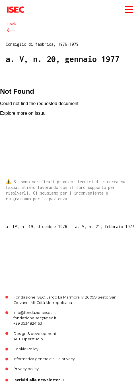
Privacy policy (26, 369)
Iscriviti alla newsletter (36, 380)
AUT (16, 339)
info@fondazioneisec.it (34, 312)
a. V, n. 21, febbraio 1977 (104, 226)
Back (11, 24)
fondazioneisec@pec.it (34, 318)
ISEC (11, 5)
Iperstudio (33, 339)
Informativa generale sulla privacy (44, 359)
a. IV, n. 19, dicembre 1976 (36, 226)
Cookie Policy (25, 349)
